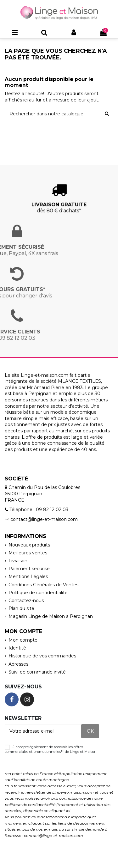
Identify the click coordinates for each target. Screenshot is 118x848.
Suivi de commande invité (37, 672)
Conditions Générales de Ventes (43, 585)
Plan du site (21, 608)
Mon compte (22, 640)
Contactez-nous (26, 600)
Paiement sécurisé (29, 568)
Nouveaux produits (29, 545)
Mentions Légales (28, 576)
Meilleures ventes (27, 553)
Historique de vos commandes (42, 656)
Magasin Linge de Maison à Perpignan (50, 616)
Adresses (18, 664)
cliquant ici (59, 810)
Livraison (17, 561)
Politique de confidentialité (38, 592)
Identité (17, 648)
